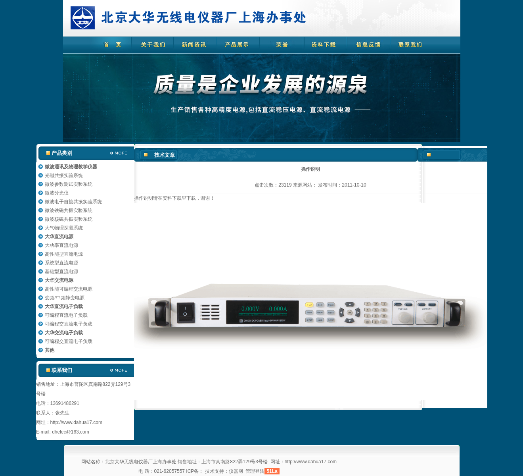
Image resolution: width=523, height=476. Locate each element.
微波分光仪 (57, 193)
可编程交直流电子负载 (68, 324)
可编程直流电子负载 (66, 315)
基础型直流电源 (61, 271)
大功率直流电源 (61, 245)
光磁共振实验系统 (64, 175)
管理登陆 (254, 471)
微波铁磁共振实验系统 (68, 210)
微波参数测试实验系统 (68, 184)
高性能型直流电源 (64, 254)
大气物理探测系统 (64, 228)
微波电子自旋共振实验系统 (73, 201)
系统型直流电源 (61, 263)
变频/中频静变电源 (64, 298)
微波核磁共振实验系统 (68, 219)
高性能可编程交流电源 (68, 289)
